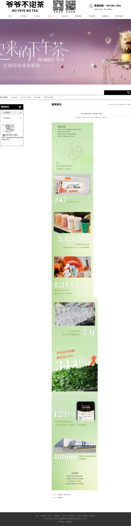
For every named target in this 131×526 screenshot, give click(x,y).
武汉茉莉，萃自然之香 (63, 494)
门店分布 (65, 16)
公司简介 (24, 16)
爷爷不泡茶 (119, 16)
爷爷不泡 (92, 515)
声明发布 (59, 497)
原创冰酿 (37, 97)
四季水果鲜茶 (48, 97)
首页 (10, 16)
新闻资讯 (51, 16)
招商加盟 (78, 16)
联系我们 (106, 16)
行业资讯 (12, 118)
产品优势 (92, 16)
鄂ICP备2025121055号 (81, 518)
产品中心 (37, 16)
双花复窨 (14, 97)
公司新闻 (12, 112)
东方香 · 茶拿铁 (26, 97)
